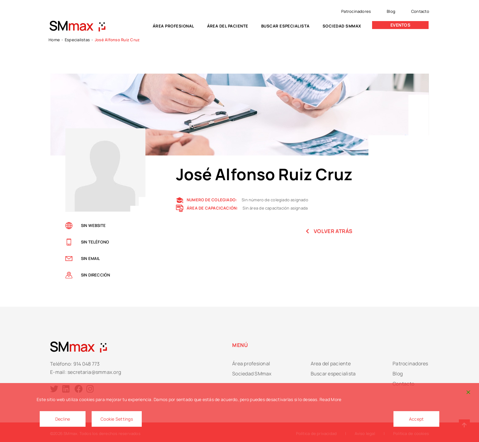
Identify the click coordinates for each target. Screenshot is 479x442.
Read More (330, 399)
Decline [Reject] (62, 419)
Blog (391, 11)
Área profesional (173, 26)
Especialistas (77, 39)
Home (54, 39)
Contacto (420, 11)
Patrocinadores (356, 11)
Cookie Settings (117, 419)
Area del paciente (331, 363)
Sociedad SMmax (342, 26)
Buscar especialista (285, 26)
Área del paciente (227, 26)
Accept (416, 419)
